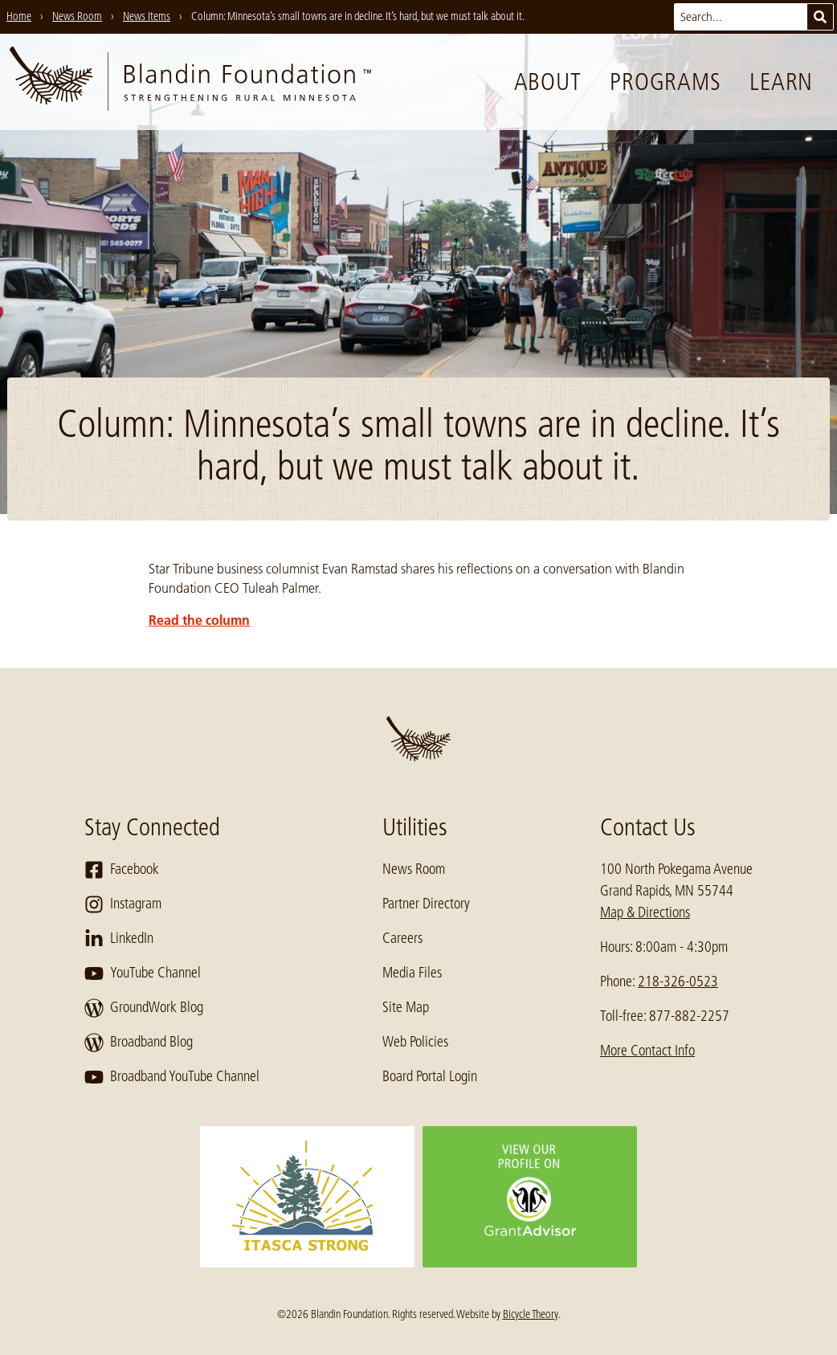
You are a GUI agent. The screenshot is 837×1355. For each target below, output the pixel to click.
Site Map (405, 1007)
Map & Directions (645, 912)
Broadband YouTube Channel (171, 1077)
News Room (413, 869)
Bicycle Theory (530, 1314)
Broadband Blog (138, 1042)
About (548, 81)
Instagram (122, 904)
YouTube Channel (142, 973)
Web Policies (415, 1042)
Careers (402, 938)
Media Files (412, 973)
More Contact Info (647, 1050)
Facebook (121, 870)
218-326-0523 (678, 981)
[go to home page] (190, 82)
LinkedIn (118, 939)
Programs (665, 81)
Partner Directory (426, 903)
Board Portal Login (429, 1076)
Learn (781, 81)
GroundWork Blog (143, 1008)
